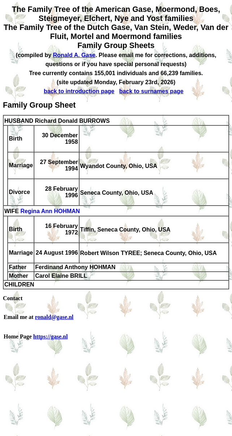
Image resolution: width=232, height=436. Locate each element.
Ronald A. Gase (74, 55)
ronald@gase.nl (54, 317)
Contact (12, 298)
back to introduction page (79, 91)
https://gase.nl (50, 336)
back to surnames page (151, 91)
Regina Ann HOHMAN (50, 211)
